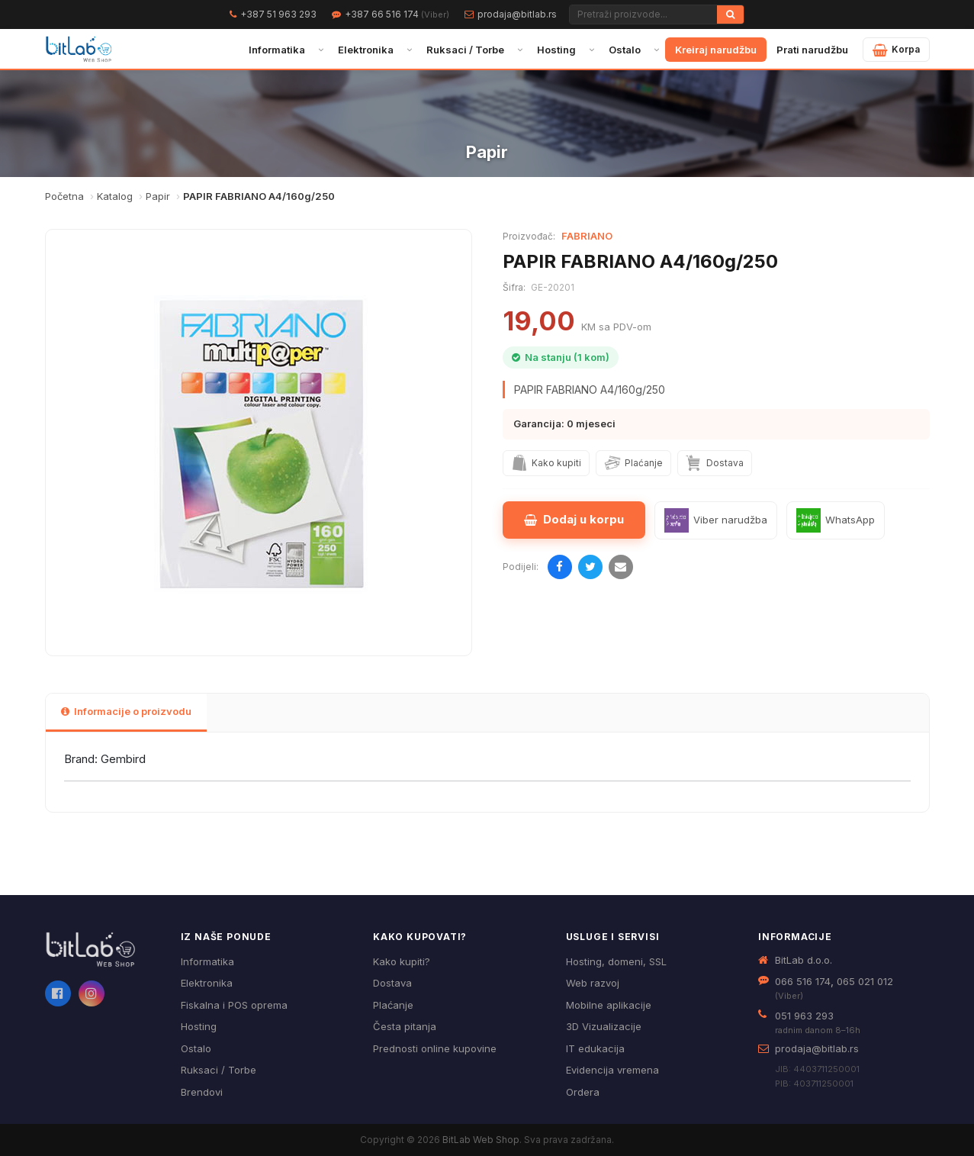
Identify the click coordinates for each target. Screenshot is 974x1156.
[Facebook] (58, 993)
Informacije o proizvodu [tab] (126, 711)
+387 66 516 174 (397, 14)
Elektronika (366, 49)
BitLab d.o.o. (803, 960)
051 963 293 (804, 1015)
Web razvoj (592, 983)
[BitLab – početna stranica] (79, 49)
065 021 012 (865, 981)
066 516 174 (803, 981)
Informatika (277, 49)
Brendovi (202, 1092)
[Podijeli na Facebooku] (560, 567)
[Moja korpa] (896, 49)
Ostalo (625, 49)
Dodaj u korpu (574, 519)
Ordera (583, 1092)
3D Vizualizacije (603, 1026)
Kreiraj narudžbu (716, 49)
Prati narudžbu (812, 49)
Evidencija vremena (612, 1070)
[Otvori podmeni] (320, 49)
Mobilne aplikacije (608, 1005)
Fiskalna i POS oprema (234, 1005)
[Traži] (730, 14)
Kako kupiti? (401, 961)
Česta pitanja (404, 1026)
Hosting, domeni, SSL (616, 961)
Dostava (392, 983)
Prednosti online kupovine (435, 1048)
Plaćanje (393, 1005)
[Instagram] (91, 993)
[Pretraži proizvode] (643, 14)
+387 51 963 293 (278, 14)
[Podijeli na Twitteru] (590, 567)
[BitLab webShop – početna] (102, 950)
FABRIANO (586, 236)
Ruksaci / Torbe (465, 49)
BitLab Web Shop (480, 1139)
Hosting (556, 49)
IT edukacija (595, 1048)
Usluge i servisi (613, 936)
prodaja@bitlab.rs (517, 14)
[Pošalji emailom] (621, 567)
